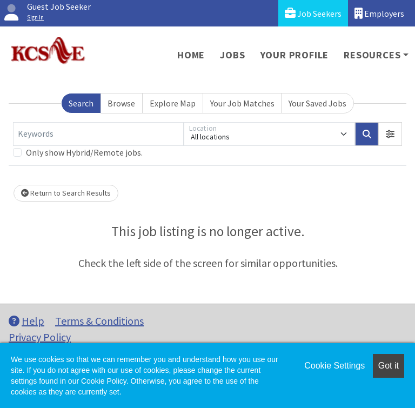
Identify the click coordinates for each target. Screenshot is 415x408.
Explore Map (173, 103)
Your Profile (294, 55)
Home (191, 55)
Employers (379, 13)
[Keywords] (98, 134)
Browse (121, 103)
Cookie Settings (334, 365)
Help (26, 320)
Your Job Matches (242, 103)
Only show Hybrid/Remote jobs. (84, 152)
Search (81, 103)
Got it (388, 365)
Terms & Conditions (99, 320)
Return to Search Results (66, 193)
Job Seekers (313, 13)
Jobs (232, 55)
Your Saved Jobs (317, 103)
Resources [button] (372, 55)
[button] (390, 134)
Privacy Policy (40, 337)
